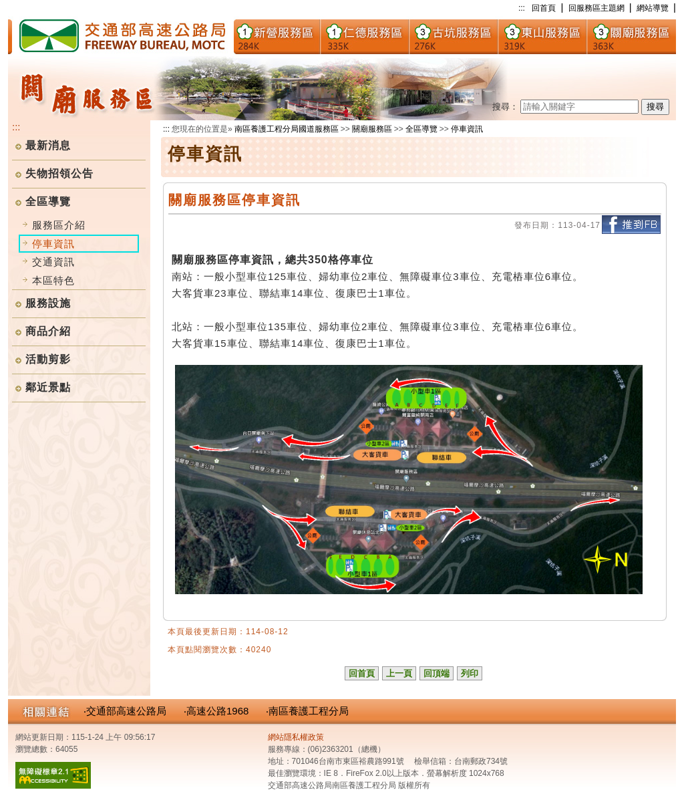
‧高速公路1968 (216, 710)
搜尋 (655, 107)
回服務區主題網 (596, 8)
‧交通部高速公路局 (124, 710)
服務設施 (48, 303)
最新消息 (48, 145)
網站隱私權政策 (296, 737)
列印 (469, 673)
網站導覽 (653, 8)
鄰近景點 (48, 387)
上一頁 (399, 673)
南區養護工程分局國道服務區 (286, 129)
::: (521, 8)
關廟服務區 (372, 129)
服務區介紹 (59, 225)
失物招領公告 (59, 173)
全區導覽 (48, 201)
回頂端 (436, 673)
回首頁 (544, 8)
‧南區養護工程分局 (307, 710)
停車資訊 (467, 129)
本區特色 (53, 280)
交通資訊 (53, 261)
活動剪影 (48, 359)
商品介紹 (48, 331)
